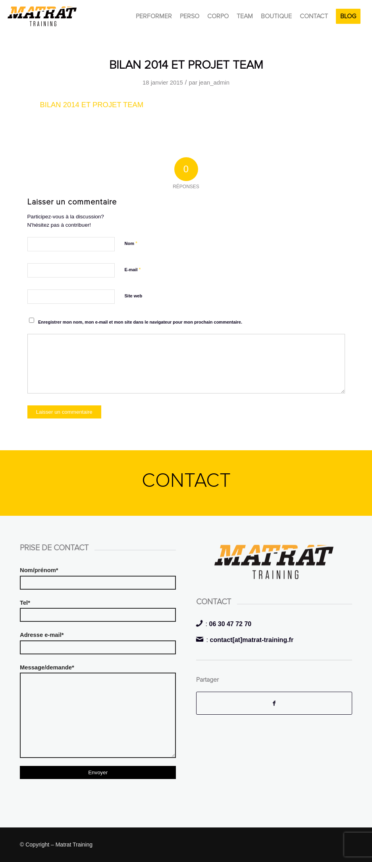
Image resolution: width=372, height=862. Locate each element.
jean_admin (214, 82)
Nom (131, 243)
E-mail (133, 269)
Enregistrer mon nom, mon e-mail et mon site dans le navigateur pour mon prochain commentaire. (140, 322)
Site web (134, 295)
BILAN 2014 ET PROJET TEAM (186, 65)
